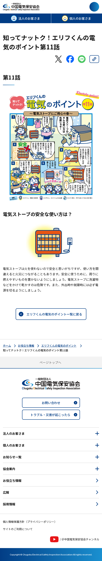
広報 (6, 492)
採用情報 (9, 504)
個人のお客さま (80, 18)
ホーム (7, 345)
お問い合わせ (51, 402)
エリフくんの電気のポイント (58, 345)
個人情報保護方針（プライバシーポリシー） (30, 522)
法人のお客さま (29, 18)
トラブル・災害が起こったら (50, 414)
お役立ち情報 (26, 345)
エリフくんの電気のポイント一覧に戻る (54, 314)
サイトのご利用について (18, 529)
